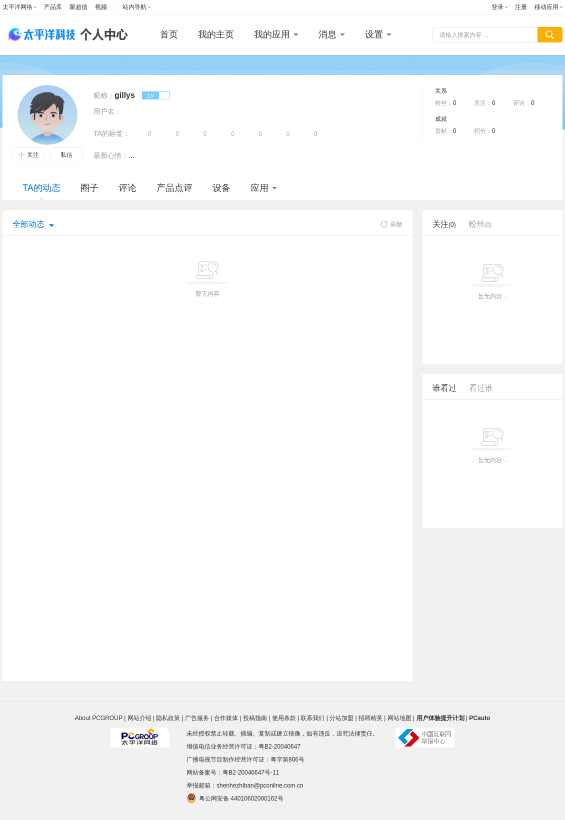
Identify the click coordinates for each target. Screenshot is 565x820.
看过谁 (481, 388)
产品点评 (174, 188)
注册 (521, 6)
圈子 (89, 188)
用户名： (108, 111)
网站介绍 (140, 718)
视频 (101, 6)
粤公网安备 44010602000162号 (235, 798)
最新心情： (111, 155)
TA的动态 (41, 191)
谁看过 (444, 388)
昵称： (104, 95)
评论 (127, 188)
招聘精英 (370, 718)
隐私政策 (168, 718)
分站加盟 (342, 718)
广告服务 (197, 718)
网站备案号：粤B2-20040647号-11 (232, 772)
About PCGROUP (98, 718)
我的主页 (216, 34)
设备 (221, 188)
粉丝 (480, 224)
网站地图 (400, 718)
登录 (498, 6)
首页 (169, 34)
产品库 (53, 6)
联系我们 (312, 718)
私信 (66, 154)
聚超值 (79, 6)
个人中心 (102, 34)
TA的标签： (112, 133)
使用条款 (284, 718)
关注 (28, 154)
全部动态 (28, 224)
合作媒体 (226, 718)
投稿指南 (255, 718)
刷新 (391, 224)
